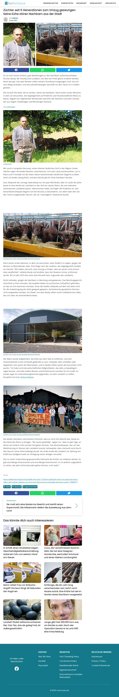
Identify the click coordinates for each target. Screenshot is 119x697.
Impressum (97, 656)
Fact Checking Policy (69, 656)
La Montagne (10, 107)
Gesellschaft (96, 3)
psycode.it (43, 665)
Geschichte (110, 3)
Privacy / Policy (99, 661)
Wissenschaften (50, 3)
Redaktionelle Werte (69, 665)
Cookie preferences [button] (101, 665)
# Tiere (7, 486)
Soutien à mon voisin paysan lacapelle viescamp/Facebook (21, 259)
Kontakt (42, 661)
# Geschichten (30, 486)
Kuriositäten (67, 3)
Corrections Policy (68, 661)
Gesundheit (81, 3)
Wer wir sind (44, 656)
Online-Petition (27, 377)
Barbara (15, 18)
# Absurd (16, 486)
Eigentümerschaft (68, 670)
